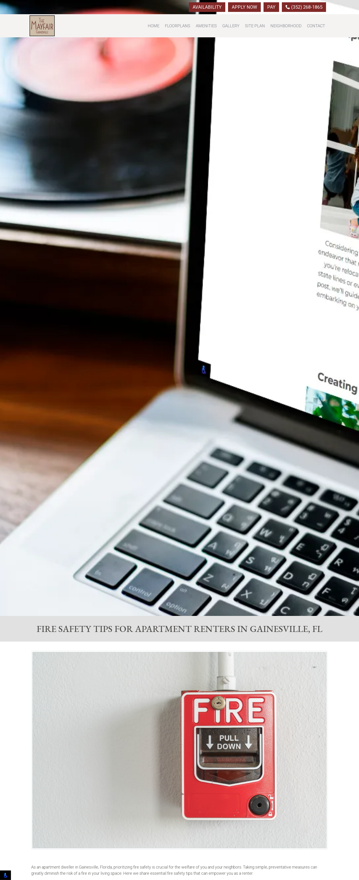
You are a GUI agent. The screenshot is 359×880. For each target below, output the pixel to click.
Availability (207, 7)
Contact (316, 25)
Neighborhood (286, 25)
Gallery (230, 25)
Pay (271, 7)
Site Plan (255, 25)
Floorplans (177, 25)
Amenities (206, 25)
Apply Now (244, 7)
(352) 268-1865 (304, 7)
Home (153, 25)
